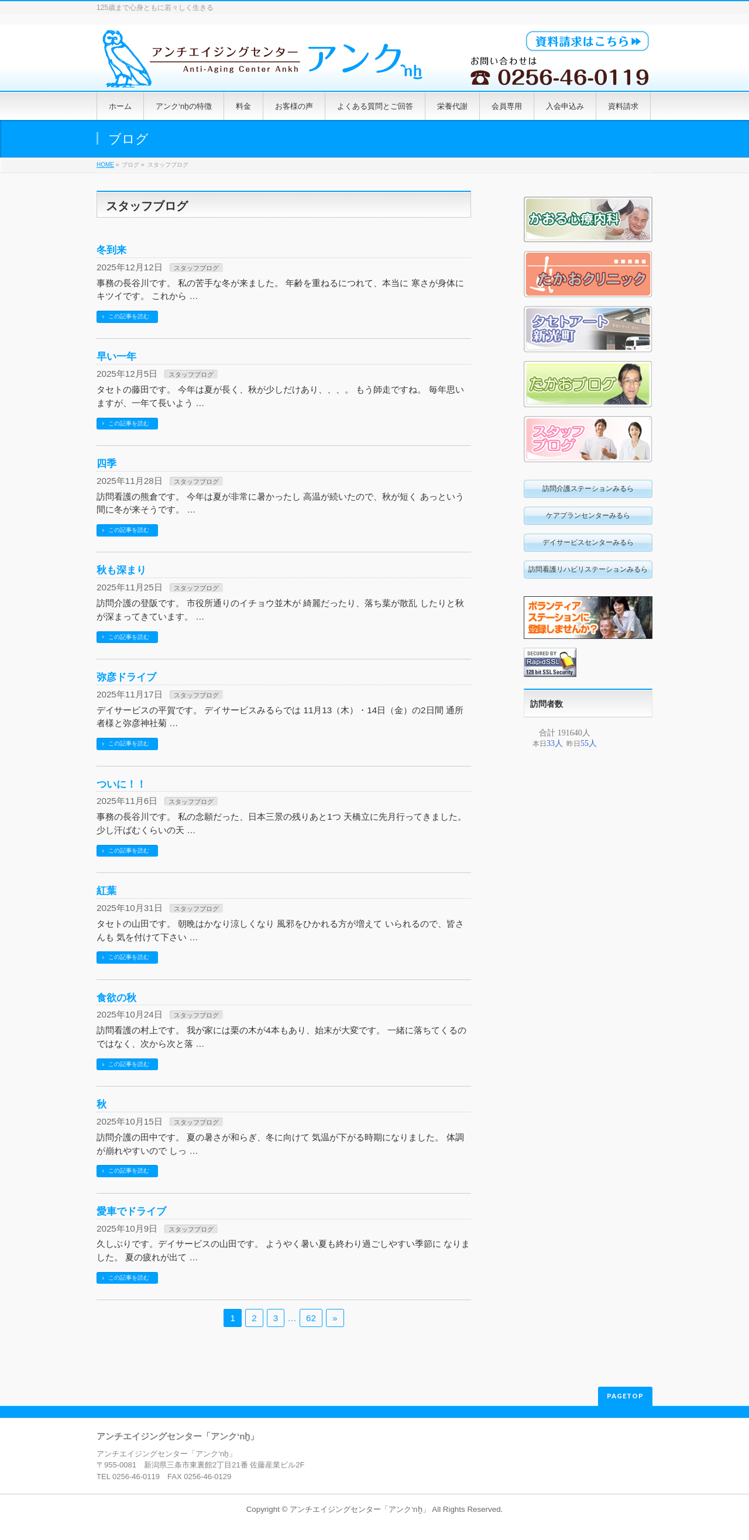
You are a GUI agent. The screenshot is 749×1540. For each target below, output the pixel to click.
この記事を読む (128, 316)
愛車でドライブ (131, 1211)
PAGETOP (625, 1396)
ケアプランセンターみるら (588, 515)
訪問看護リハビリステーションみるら (588, 569)
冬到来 (111, 250)
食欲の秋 (116, 997)
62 (311, 1318)
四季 (106, 463)
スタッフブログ (196, 267)
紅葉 (106, 890)
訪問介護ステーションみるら (588, 488)
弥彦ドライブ (126, 677)
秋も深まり (121, 570)
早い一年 (116, 356)
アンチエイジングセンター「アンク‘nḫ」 (360, 1509)
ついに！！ (121, 784)
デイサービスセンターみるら (588, 542)
